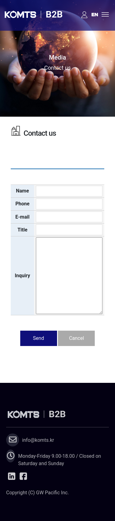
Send (38, 338)
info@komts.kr (38, 440)
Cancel (76, 338)
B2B (54, 14)
